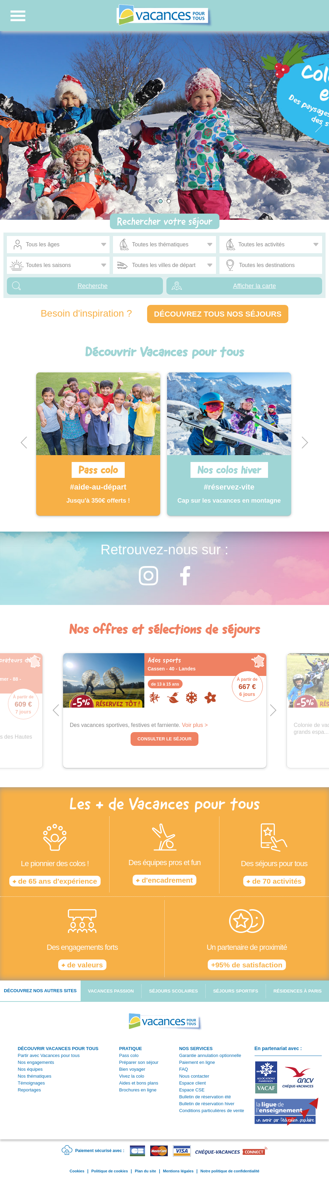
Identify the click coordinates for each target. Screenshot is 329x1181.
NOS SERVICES (196, 1048)
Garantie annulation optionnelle (210, 1055)
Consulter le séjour (164, 738)
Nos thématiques (34, 1076)
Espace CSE (192, 1089)
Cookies (77, 1171)
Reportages (29, 1089)
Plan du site (145, 1171)
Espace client (192, 1083)
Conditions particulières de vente (211, 1110)
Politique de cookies (109, 1171)
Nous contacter (194, 1076)
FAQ (183, 1069)
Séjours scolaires (173, 991)
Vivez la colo (131, 1076)
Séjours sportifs (235, 991)
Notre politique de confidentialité (230, 1171)
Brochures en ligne (137, 1089)
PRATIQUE (130, 1048)
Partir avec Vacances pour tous (49, 1055)
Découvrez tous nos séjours (217, 314)
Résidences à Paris (298, 991)
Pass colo (128, 1055)
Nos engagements (36, 1062)
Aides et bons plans (138, 1083)
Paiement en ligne (197, 1062)
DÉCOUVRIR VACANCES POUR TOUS (58, 1048)
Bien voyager (132, 1069)
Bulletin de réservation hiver (206, 1103)
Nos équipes (30, 1069)
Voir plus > (195, 725)
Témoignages (31, 1083)
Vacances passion (111, 991)
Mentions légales (178, 1171)
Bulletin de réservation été (205, 1096)
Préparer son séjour (138, 1062)
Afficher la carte (254, 286)
